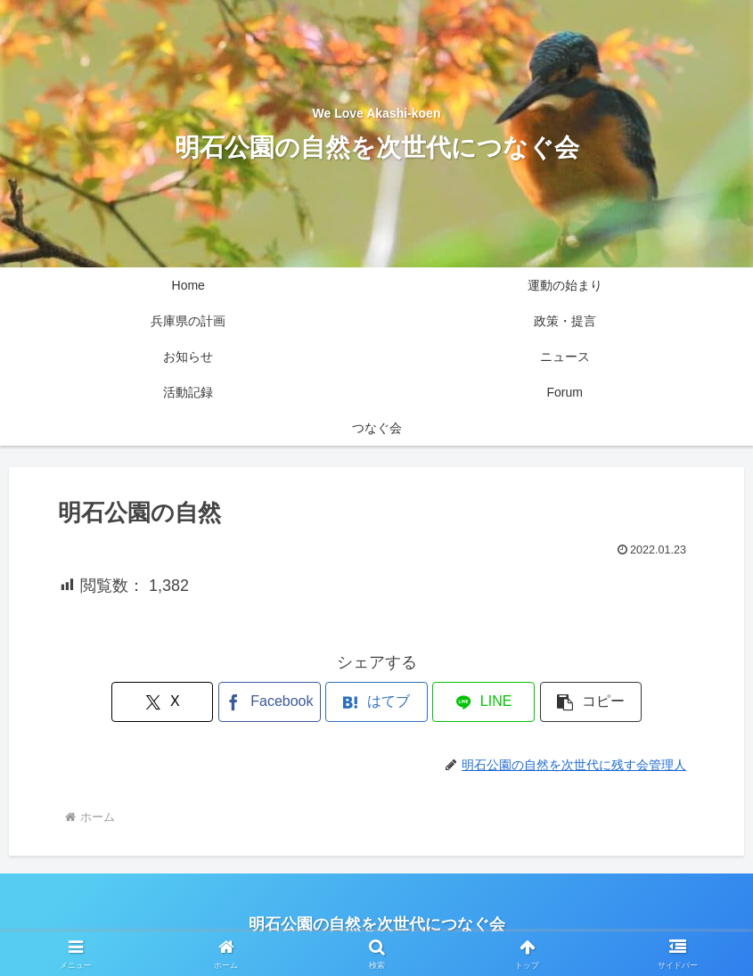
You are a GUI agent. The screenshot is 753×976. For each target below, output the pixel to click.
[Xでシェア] (162, 702)
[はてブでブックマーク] (376, 702)
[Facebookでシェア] (269, 702)
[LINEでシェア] (483, 702)
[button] (591, 702)
